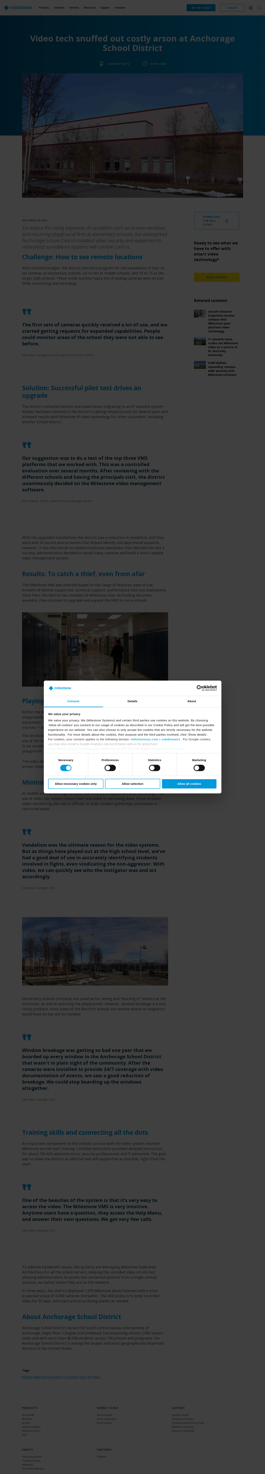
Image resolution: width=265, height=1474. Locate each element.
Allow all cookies (189, 783)
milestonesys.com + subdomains (155, 739)
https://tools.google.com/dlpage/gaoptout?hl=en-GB (87, 748)
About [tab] (191, 701)
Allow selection (132, 783)
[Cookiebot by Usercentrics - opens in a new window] (199, 688)
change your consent (166, 748)
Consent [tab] (73, 701)
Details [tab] (133, 701)
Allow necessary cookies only (76, 783)
